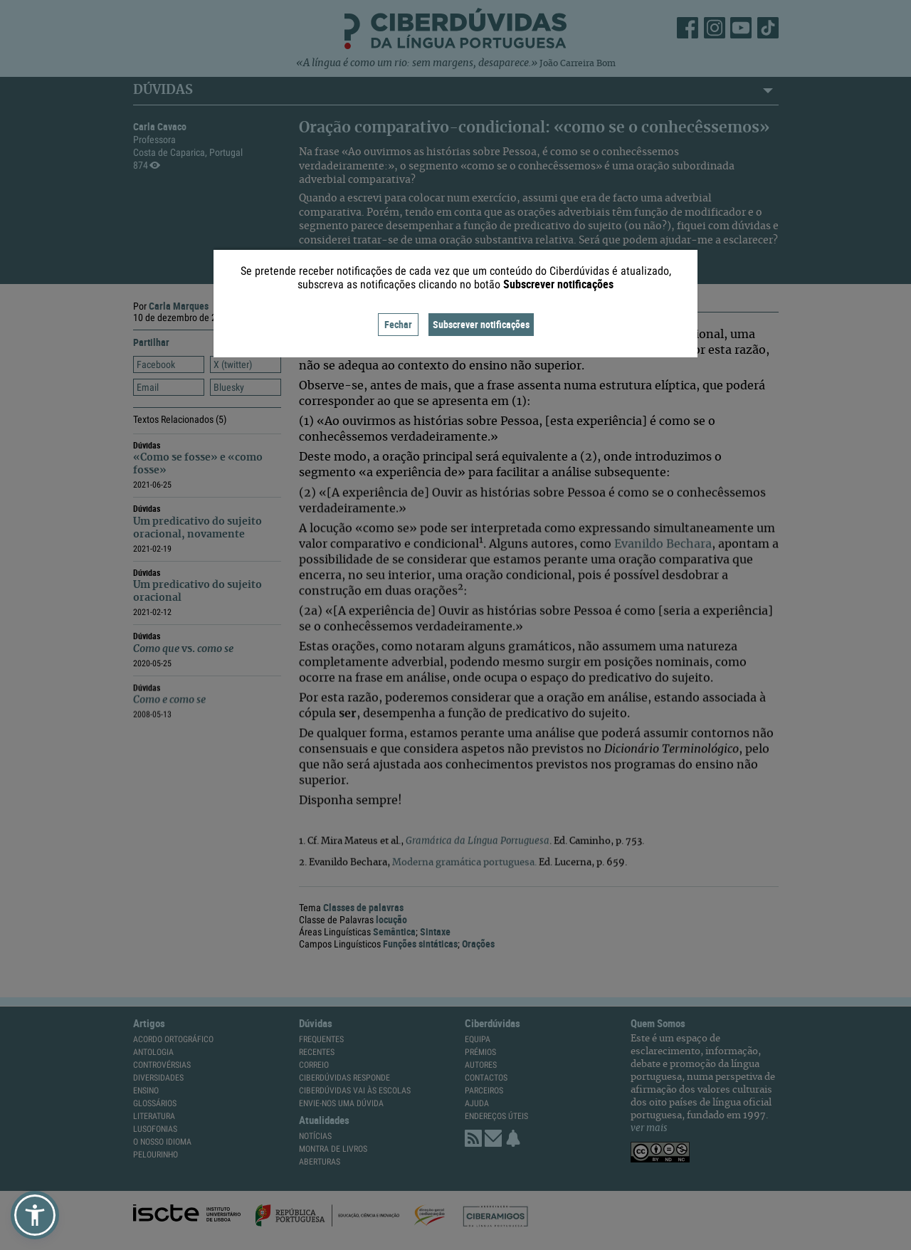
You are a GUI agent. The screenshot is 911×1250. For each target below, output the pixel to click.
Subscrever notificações (481, 324)
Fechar (398, 324)
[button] (35, 1215)
